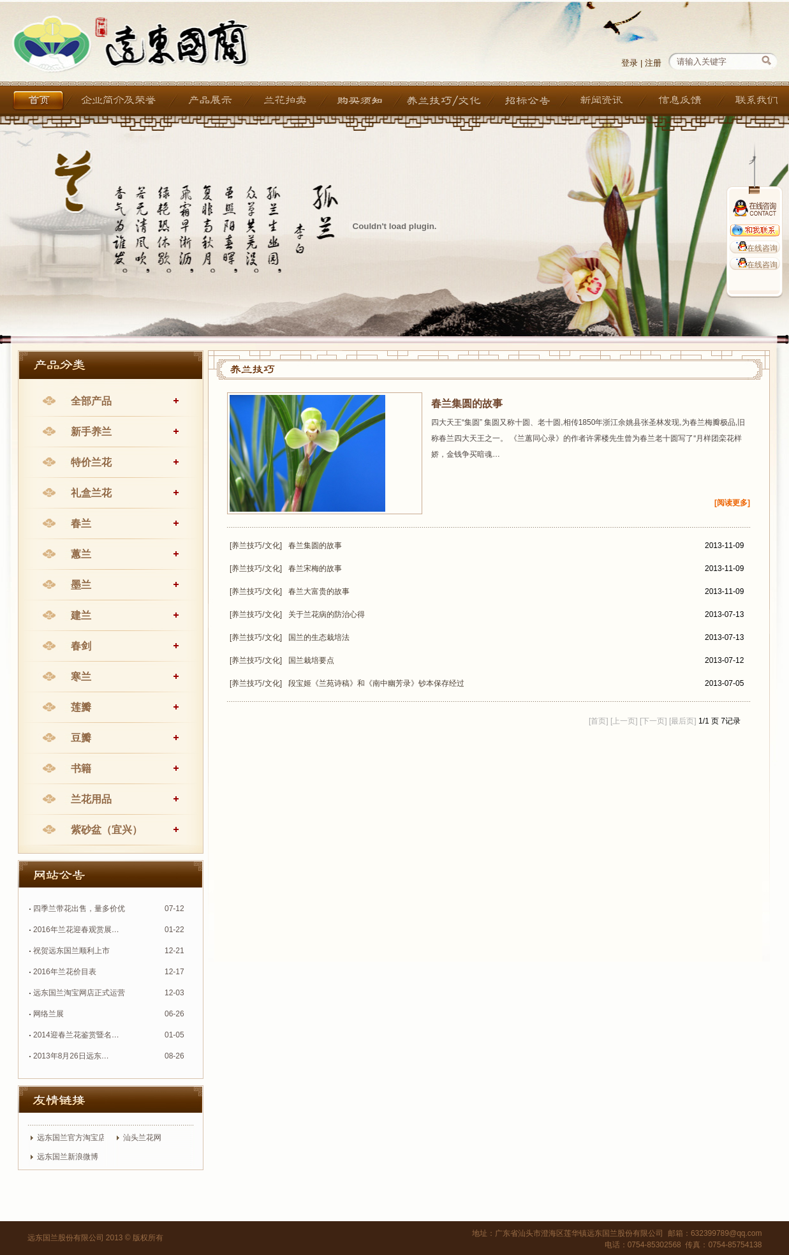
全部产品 (91, 401)
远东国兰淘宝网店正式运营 (79, 992)
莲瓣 (81, 707)
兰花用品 (91, 799)
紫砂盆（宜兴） (106, 829)
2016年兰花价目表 (64, 971)
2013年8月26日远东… (71, 1055)
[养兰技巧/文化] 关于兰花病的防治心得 (297, 614)
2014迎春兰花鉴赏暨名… (76, 1034)
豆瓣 (81, 737)
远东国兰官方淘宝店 (71, 1137)
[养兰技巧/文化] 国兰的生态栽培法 (290, 637)
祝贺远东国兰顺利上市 (71, 950)
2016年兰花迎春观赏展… (76, 929)
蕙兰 (81, 554)
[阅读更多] (732, 502)
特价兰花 (91, 462)
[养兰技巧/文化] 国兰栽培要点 (282, 660)
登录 (629, 63)
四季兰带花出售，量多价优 (79, 908)
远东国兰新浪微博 (67, 1156)
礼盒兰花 (91, 492)
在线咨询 (755, 248)
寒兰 (81, 676)
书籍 (81, 768)
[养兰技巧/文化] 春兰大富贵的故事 (290, 591)
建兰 (81, 615)
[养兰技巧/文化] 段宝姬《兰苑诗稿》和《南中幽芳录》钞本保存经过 (347, 683)
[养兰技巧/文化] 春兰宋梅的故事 (286, 568)
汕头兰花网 (142, 1137)
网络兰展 (48, 1013)
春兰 (81, 523)
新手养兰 (91, 431)
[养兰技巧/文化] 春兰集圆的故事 (286, 545)
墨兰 (81, 584)
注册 (653, 63)
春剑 (81, 646)
